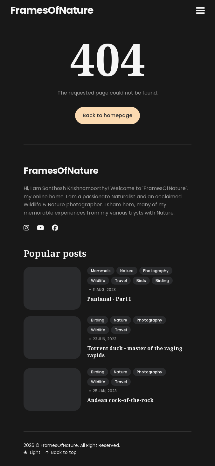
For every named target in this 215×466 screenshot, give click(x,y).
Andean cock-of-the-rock (120, 400)
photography (156, 270)
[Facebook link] (55, 227)
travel (121, 280)
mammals (101, 270)
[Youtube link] (40, 227)
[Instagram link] (27, 227)
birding (162, 280)
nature (127, 270)
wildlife (98, 280)
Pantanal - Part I (109, 298)
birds (141, 280)
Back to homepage (107, 115)
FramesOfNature (51, 10)
